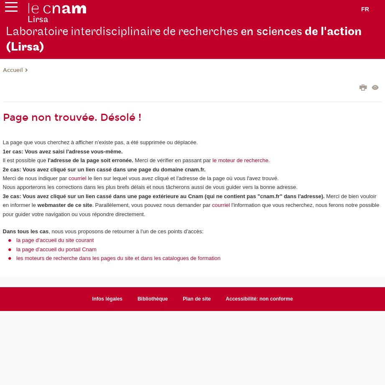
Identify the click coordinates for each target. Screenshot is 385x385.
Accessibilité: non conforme (259, 299)
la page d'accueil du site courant (55, 240)
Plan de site (197, 299)
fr (365, 9)
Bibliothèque (153, 299)
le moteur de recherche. (240, 160)
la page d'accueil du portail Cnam (56, 249)
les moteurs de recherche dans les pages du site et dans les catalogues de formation (118, 258)
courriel (78, 178)
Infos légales (107, 299)
